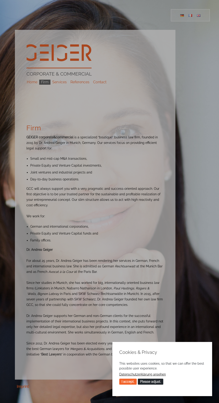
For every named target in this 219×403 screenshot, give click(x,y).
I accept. (128, 381)
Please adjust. (150, 381)
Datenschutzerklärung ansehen (142, 374)
